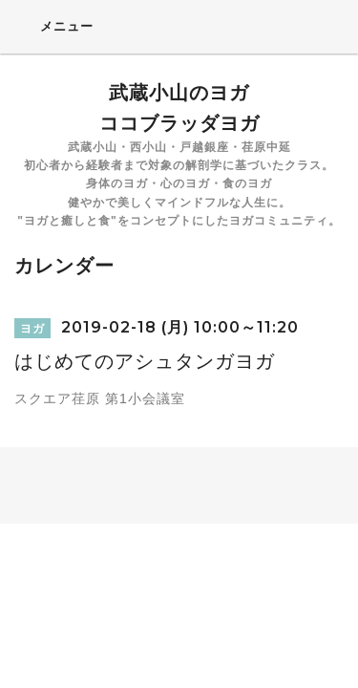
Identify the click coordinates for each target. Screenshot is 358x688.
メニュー (54, 25)
